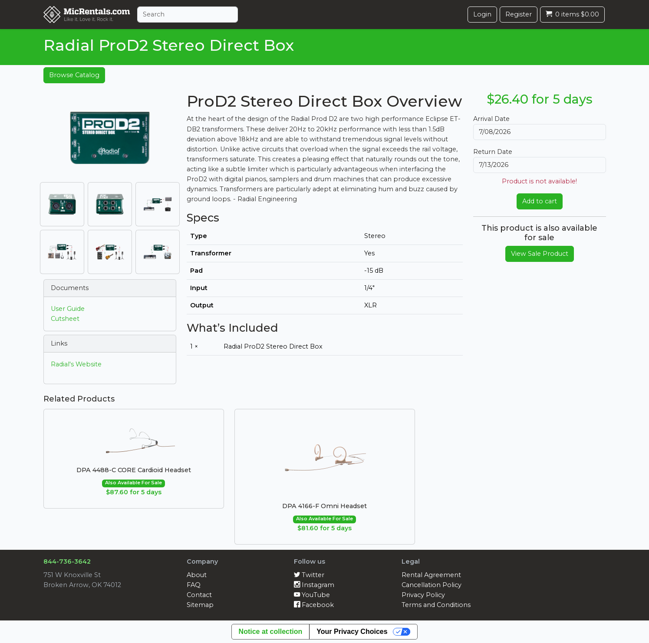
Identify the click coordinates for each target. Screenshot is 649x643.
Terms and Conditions (436, 605)
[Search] (187, 15)
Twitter (309, 575)
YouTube (312, 595)
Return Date (492, 152)
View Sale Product (539, 254)
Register (518, 14)
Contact (199, 595)
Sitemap (200, 605)
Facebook (314, 605)
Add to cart (539, 201)
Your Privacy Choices (351, 631)
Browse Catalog (74, 75)
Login (482, 14)
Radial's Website (76, 364)
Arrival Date (491, 119)
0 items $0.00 (572, 14)
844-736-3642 (67, 561)
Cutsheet (65, 319)
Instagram (314, 585)
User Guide (68, 309)
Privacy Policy (423, 595)
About (197, 575)
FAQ (194, 585)
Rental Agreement (431, 575)
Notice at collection (271, 631)
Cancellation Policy (431, 585)
